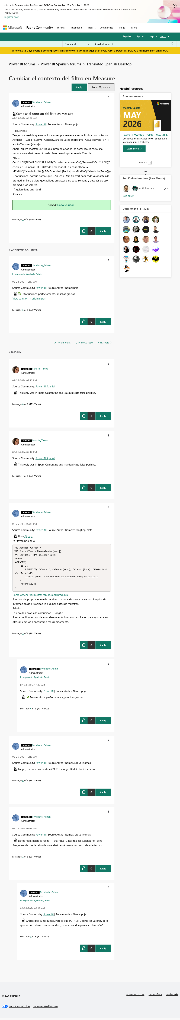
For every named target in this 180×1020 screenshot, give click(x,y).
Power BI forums (22, 63)
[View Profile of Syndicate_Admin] (41, 102)
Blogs (122, 27)
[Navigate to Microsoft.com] (12, 28)
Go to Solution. (66, 205)
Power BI (41, 124)
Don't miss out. (159, 50)
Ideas (91, 27)
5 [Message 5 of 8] (23, 635)
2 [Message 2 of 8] (23, 858)
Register (127, 36)
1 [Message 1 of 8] (23, 219)
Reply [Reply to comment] (103, 321)
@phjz (28, 536)
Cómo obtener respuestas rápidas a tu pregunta (40, 597)
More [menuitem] (134, 27)
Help (151, 36)
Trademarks (172, 996)
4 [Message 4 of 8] (23, 782)
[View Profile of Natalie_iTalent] (40, 368)
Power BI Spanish (45, 386)
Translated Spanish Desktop (108, 63)
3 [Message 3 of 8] (30, 938)
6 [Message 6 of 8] (23, 309)
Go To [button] (163, 36)
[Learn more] (134, 148)
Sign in (140, 36)
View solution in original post (29, 298)
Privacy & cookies (135, 996)
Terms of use (155, 996)
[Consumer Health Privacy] (45, 1008)
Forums (61, 27)
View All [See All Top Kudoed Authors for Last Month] (128, 196)
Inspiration (76, 27)
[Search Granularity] (77, 44)
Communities (106, 27)
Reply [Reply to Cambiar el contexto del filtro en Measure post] (103, 231)
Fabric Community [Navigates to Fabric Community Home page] (39, 27)
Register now (11, 17)
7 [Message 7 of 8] (23, 475)
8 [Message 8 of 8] (23, 404)
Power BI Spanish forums (61, 63)
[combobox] (134, 44)
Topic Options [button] (100, 87)
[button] (79, 87)
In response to (27, 273)
